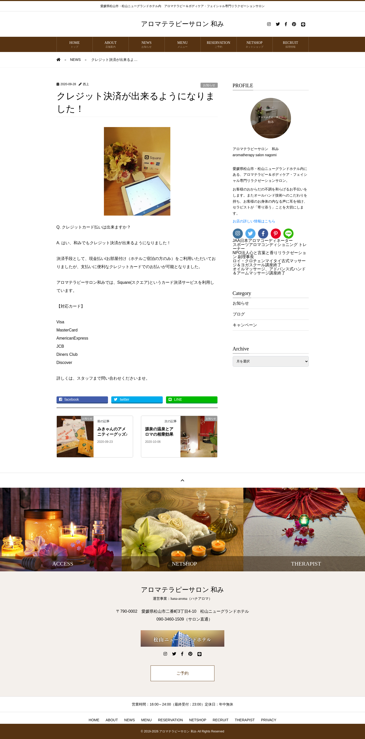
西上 (86, 84)
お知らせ (209, 85)
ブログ (239, 314)
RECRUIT (290, 45)
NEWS (147, 45)
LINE (175, 399)
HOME (75, 45)
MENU (182, 45)
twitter (121, 399)
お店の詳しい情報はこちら (254, 221)
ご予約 (182, 673)
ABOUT (111, 45)
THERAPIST (245, 720)
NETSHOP (254, 45)
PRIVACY (268, 720)
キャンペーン (245, 325)
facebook (69, 399)
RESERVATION (218, 45)
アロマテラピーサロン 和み (182, 24)
